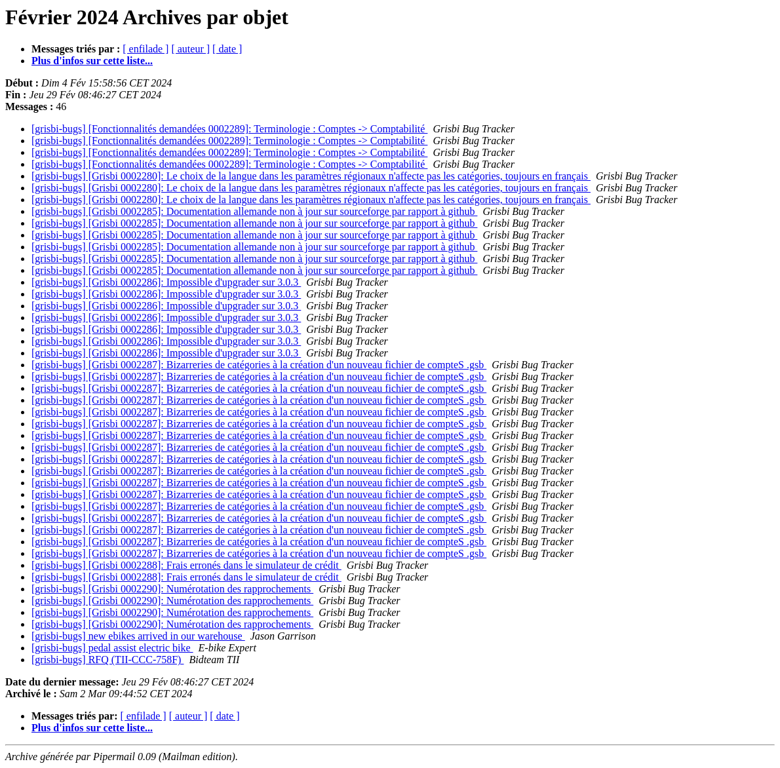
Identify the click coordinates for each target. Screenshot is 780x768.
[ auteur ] (190, 48)
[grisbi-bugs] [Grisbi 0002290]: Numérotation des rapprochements (172, 588)
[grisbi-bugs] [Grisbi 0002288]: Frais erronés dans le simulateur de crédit (186, 565)
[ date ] (227, 48)
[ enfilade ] (145, 48)
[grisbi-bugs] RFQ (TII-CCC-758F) (107, 659)
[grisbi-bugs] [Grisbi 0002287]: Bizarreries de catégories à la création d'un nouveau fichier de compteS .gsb (258, 364)
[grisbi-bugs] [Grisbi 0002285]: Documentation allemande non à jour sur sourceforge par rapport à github (254, 211)
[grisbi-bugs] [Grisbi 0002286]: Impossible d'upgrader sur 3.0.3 (166, 282)
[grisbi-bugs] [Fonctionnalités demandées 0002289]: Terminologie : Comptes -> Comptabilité (229, 128)
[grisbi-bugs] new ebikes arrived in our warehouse (138, 636)
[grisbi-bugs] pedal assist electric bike (112, 647)
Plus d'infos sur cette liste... (92, 60)
